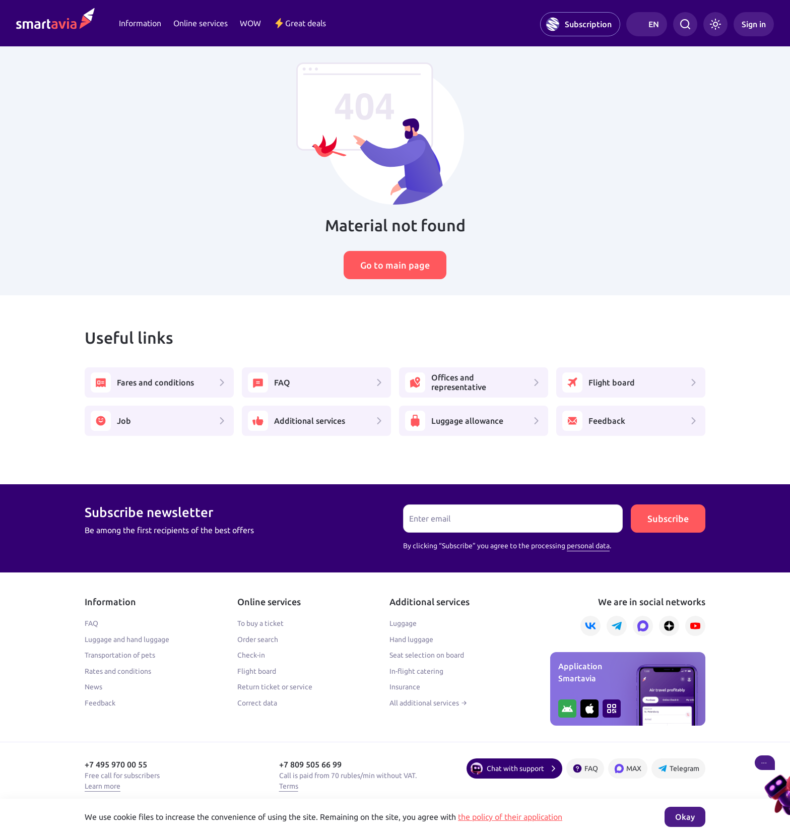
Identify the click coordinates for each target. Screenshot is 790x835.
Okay (685, 817)
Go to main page (395, 265)
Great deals (299, 23)
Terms (288, 786)
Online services (200, 23)
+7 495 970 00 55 (116, 764)
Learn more (102, 786)
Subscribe (668, 518)
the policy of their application (510, 816)
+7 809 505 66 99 (310, 764)
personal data (588, 546)
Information (140, 23)
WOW (250, 23)
